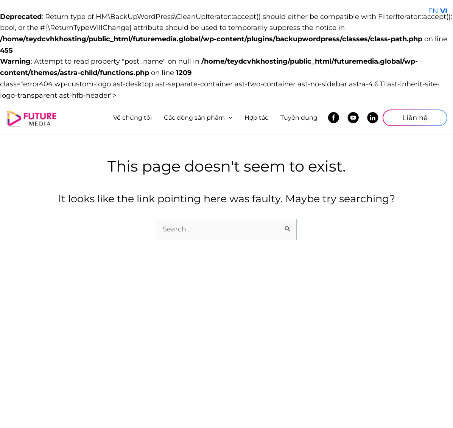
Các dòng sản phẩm (198, 117)
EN (433, 11)
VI (443, 11)
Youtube (355, 117)
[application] (228, 118)
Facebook (335, 117)
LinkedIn (375, 117)
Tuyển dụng (299, 117)
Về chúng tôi (132, 117)
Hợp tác (256, 117)
